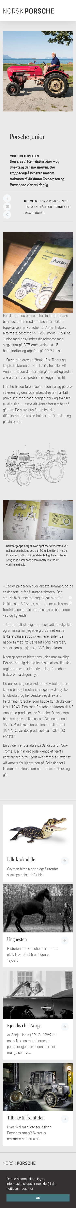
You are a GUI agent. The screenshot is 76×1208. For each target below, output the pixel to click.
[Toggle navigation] (67, 10)
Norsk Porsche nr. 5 (54, 200)
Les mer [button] (27, 1188)
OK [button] (38, 1197)
